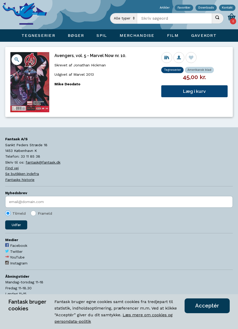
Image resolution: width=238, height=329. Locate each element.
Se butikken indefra (22, 174)
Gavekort (203, 35)
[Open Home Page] (27, 15)
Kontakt (227, 8)
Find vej (12, 168)
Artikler (165, 8)
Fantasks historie (19, 180)
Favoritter (184, 8)
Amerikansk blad (199, 70)
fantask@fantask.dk (43, 162)
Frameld (45, 213)
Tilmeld (19, 213)
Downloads (206, 8)
